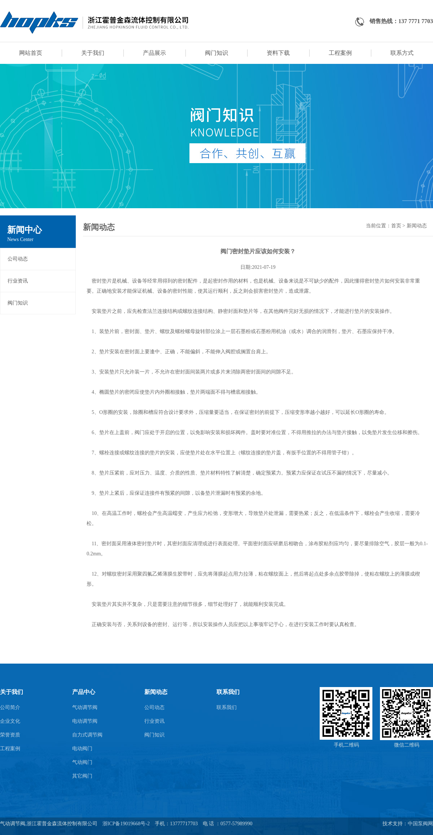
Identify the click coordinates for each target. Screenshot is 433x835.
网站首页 (30, 53)
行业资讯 (18, 281)
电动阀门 (82, 748)
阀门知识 (216, 53)
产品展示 (154, 53)
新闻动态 (417, 225)
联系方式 (402, 53)
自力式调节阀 (87, 735)
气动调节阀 (84, 707)
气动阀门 (82, 762)
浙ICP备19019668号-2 (126, 823)
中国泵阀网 (420, 823)
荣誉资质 (10, 735)
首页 (396, 225)
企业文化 (10, 721)
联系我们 (226, 707)
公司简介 (10, 707)
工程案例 (340, 53)
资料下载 (278, 53)
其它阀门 (82, 776)
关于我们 (92, 53)
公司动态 (18, 259)
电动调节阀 (84, 721)
